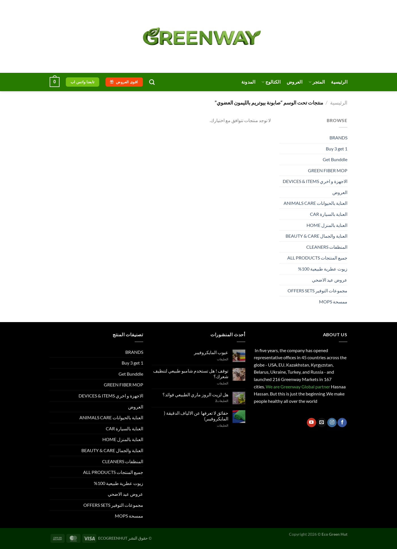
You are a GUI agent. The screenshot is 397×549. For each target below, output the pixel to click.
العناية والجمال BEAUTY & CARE (316, 236)
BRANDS (338, 137)
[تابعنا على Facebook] (342, 422)
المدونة (248, 81)
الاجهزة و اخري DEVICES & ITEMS (315, 181)
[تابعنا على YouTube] (311, 422)
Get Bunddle (335, 159)
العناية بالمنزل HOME (327, 225)
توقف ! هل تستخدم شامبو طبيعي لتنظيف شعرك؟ (190, 373)
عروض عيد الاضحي (329, 279)
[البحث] (152, 82)
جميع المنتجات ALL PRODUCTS (317, 257)
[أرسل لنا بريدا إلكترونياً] (321, 422)
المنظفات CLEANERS (326, 247)
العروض (294, 81)
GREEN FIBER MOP (327, 170)
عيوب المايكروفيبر (211, 352)
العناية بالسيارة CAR (328, 214)
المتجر (317, 82)
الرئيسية (339, 81)
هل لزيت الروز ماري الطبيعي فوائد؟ (195, 394)
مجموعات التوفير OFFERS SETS (317, 290)
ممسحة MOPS (333, 301)
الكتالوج (270, 82)
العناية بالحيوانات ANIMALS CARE (315, 203)
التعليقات (221, 401)
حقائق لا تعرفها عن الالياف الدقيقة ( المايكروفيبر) (196, 415)
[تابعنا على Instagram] (332, 422)
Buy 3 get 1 (336, 148)
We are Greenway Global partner (297, 386)
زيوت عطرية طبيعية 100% (322, 268)
